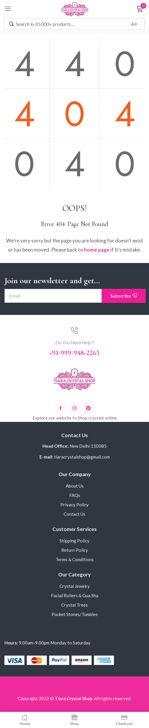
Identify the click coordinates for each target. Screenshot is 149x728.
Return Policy (74, 550)
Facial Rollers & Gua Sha (74, 595)
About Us (75, 485)
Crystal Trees (74, 604)
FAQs (74, 495)
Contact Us (74, 514)
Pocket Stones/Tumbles (75, 614)
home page (97, 250)
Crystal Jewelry (74, 586)
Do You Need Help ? (74, 342)
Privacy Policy (74, 504)
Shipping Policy (74, 540)
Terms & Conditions (75, 559)
